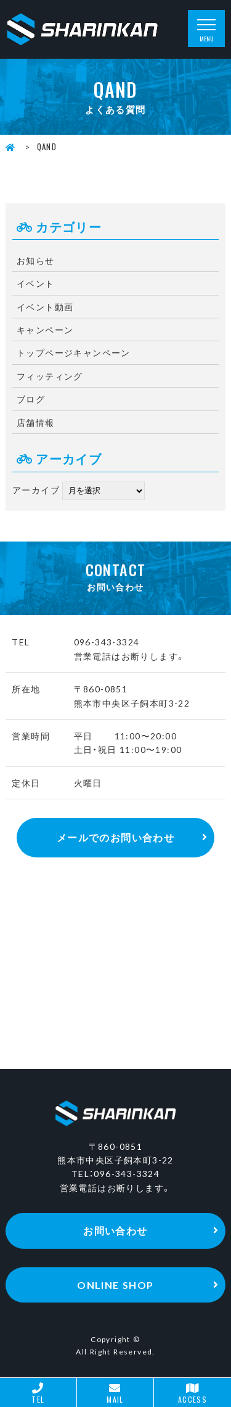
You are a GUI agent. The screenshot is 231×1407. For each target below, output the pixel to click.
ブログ (31, 399)
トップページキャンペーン (74, 352)
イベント (36, 283)
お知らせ (36, 260)
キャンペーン (45, 329)
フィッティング (50, 376)
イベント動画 (45, 306)
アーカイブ (36, 489)
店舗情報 (36, 422)
